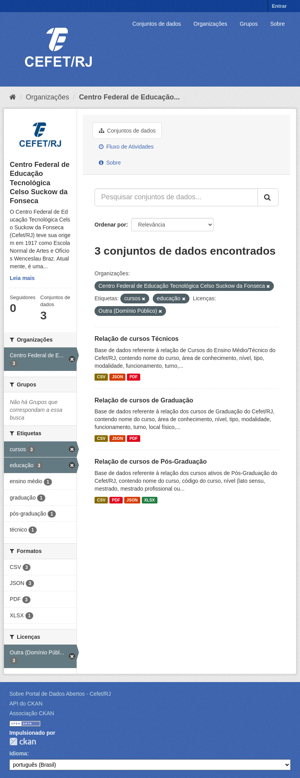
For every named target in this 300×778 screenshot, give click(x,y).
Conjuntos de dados (156, 24)
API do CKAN (26, 703)
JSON (117, 377)
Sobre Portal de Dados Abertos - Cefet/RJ (60, 694)
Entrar (279, 6)
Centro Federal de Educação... (129, 97)
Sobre (277, 24)
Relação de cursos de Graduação (144, 400)
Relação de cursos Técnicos (137, 338)
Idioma (18, 753)
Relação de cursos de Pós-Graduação (151, 461)
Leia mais (22, 278)
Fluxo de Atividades (126, 147)
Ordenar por (110, 225)
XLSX (149, 500)
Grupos (249, 24)
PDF (133, 377)
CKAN (22, 741)
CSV (101, 377)
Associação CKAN (31, 713)
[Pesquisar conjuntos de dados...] (176, 197)
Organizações (210, 24)
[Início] (12, 97)
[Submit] (268, 197)
